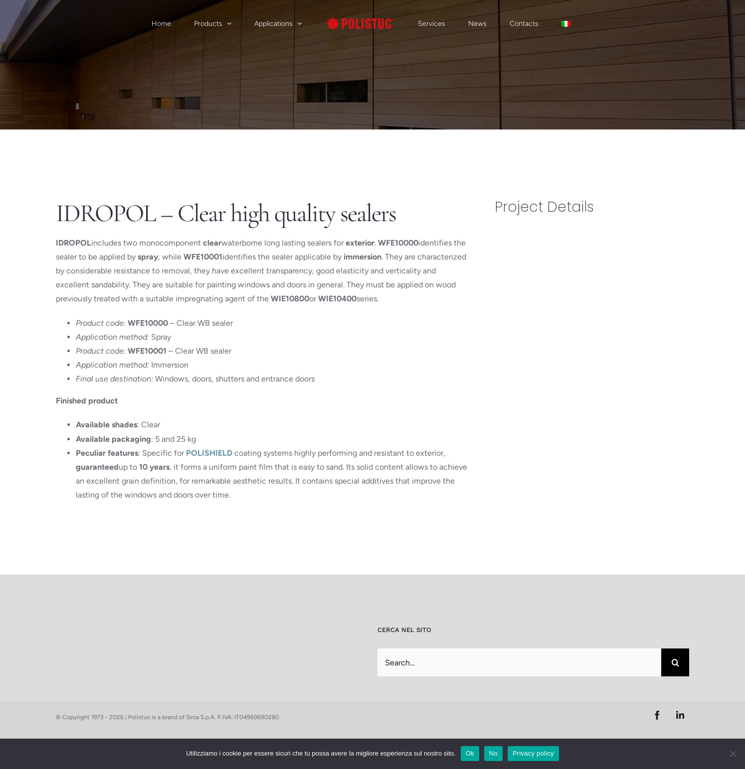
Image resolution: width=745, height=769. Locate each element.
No (493, 753)
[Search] (675, 662)
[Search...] (519, 662)
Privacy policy (533, 753)
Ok (470, 753)
